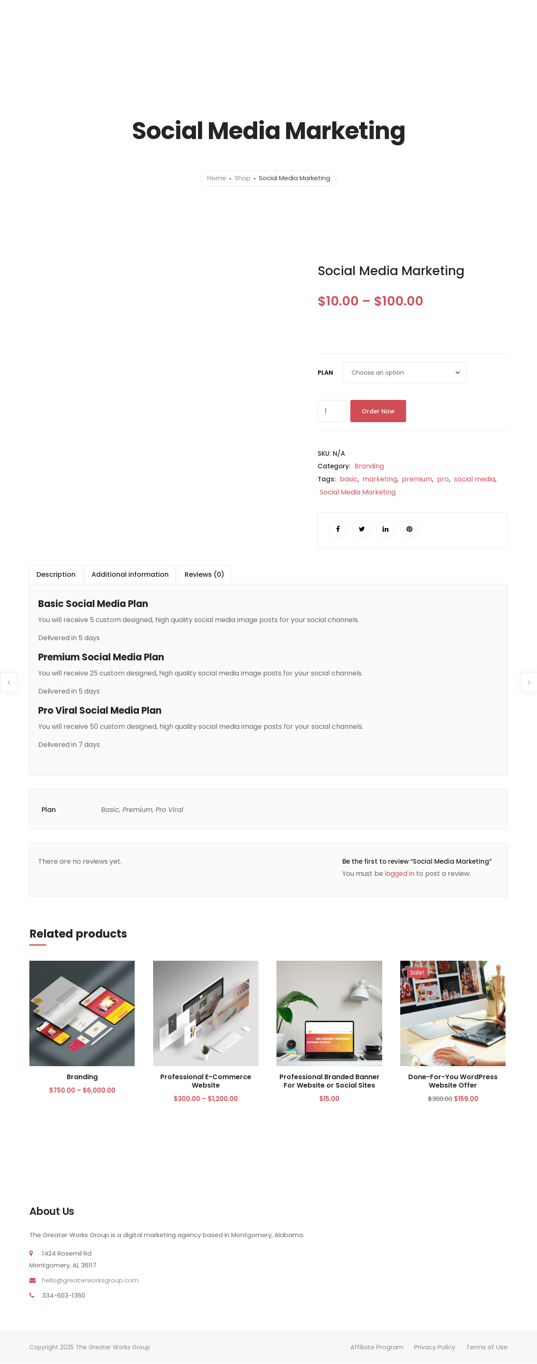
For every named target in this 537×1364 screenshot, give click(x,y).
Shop (242, 178)
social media (474, 479)
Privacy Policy (434, 1347)
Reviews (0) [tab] (204, 575)
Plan (325, 372)
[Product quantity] (332, 411)
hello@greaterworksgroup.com (90, 1280)
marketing (379, 479)
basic (348, 479)
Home (216, 178)
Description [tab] (56, 575)
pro (443, 479)
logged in (399, 874)
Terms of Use (487, 1347)
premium (417, 479)
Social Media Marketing (358, 492)
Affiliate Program (376, 1347)
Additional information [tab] (130, 575)
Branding (369, 466)
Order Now (378, 411)
